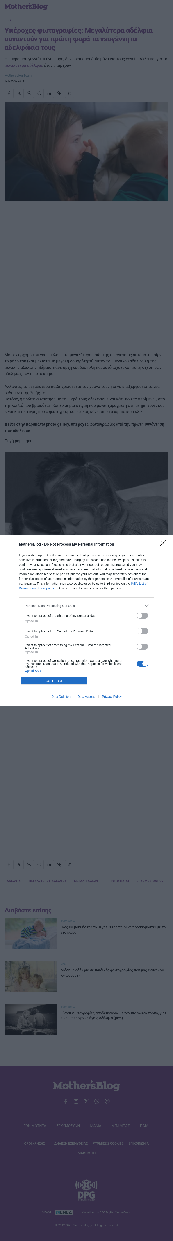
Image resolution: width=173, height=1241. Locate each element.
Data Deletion (61, 696)
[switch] (142, 616)
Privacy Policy (112, 696)
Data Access (86, 696)
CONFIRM (54, 680)
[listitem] (86, 605)
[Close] (164, 544)
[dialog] (86, 620)
